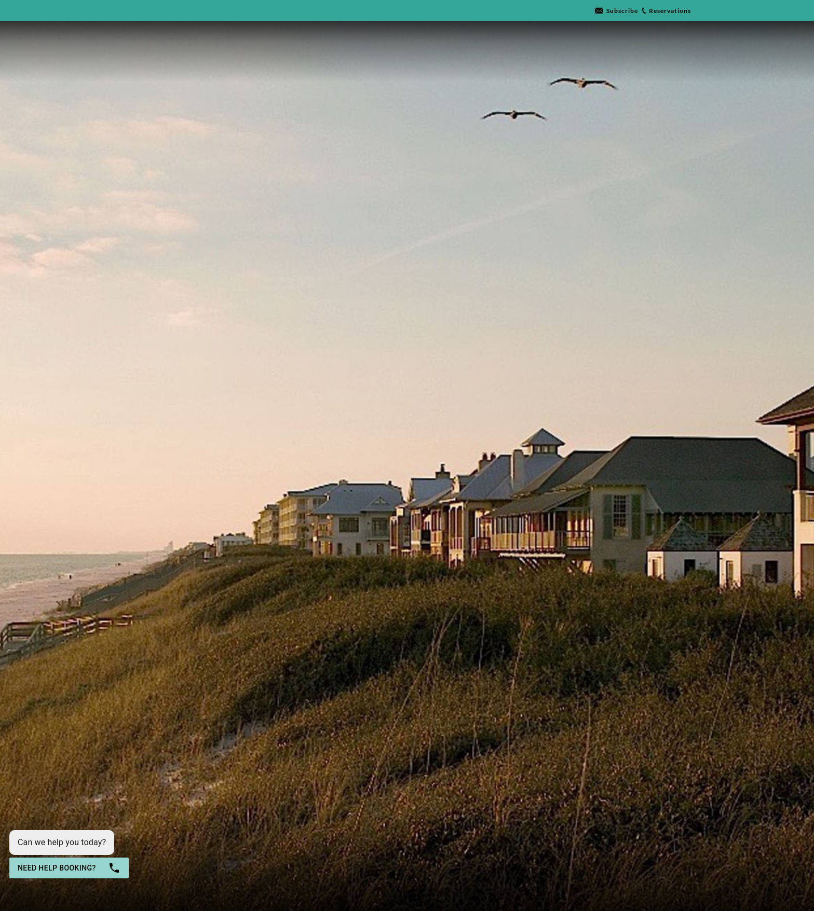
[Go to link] (616, 11)
